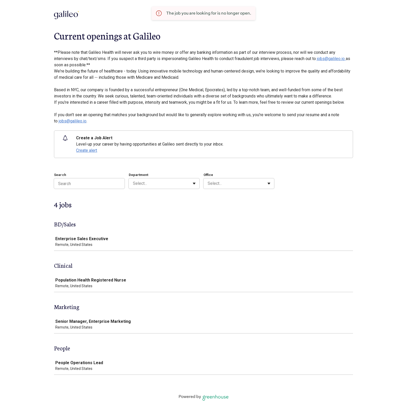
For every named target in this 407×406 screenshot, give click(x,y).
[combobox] (133, 183)
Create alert (86, 150)
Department (138, 175)
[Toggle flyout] (194, 183)
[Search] (89, 183)
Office (208, 175)
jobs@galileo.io (331, 58)
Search (60, 175)
